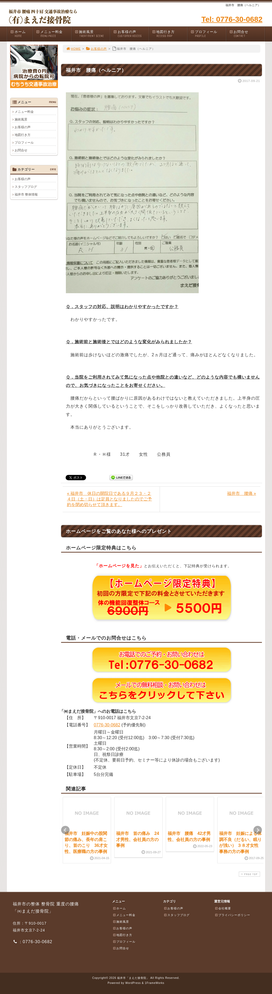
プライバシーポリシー (232, 915)
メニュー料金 (53, 34)
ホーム (21, 34)
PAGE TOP (249, 874)
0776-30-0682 (107, 725)
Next (257, 830)
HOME (73, 48)
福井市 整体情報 (26, 194)
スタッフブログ (26, 187)
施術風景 (92, 34)
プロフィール (208, 34)
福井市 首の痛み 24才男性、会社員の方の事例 (137, 839)
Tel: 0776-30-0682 (231, 19)
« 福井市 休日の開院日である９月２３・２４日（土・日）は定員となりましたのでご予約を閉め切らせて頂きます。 (109, 499)
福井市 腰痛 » (241, 493)
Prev (65, 830)
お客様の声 (131, 34)
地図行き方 (170, 34)
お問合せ (247, 34)
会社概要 (223, 908)
